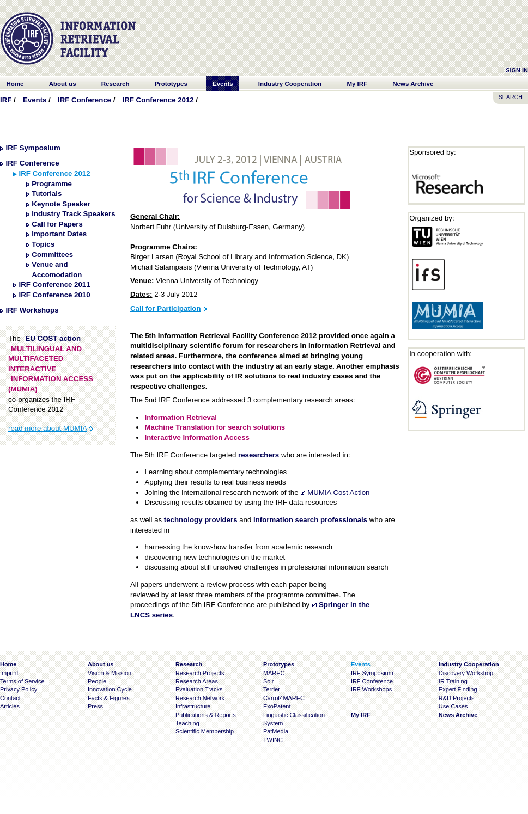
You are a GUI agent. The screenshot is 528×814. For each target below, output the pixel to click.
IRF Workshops (32, 310)
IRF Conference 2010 (54, 295)
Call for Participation (165, 308)
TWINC (273, 740)
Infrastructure (193, 706)
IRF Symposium (33, 148)
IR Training (453, 681)
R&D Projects (457, 698)
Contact (10, 698)
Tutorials (47, 193)
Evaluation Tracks (198, 689)
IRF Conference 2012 (158, 100)
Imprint (9, 673)
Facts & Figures (109, 698)
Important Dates (59, 234)
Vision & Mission (109, 673)
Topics (43, 244)
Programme (52, 184)
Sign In (517, 70)
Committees (52, 254)
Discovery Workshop (466, 673)
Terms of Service (22, 681)
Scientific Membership (204, 731)
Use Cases (453, 706)
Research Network (199, 698)
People (97, 681)
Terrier (271, 689)
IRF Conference (84, 100)
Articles (10, 706)
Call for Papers (57, 224)
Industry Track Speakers (73, 214)
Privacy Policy (18, 689)
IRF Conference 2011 (54, 284)
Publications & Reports (205, 715)
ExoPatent (277, 706)
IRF (5, 100)
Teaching (187, 723)
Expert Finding (458, 689)
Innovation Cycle (110, 689)
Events (34, 100)
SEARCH (511, 97)
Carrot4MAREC (284, 698)
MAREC (274, 673)
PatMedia (275, 731)
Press (95, 706)
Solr (268, 681)
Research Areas (196, 681)
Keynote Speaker (61, 204)
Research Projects (199, 673)
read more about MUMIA (47, 428)
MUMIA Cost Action (338, 492)
